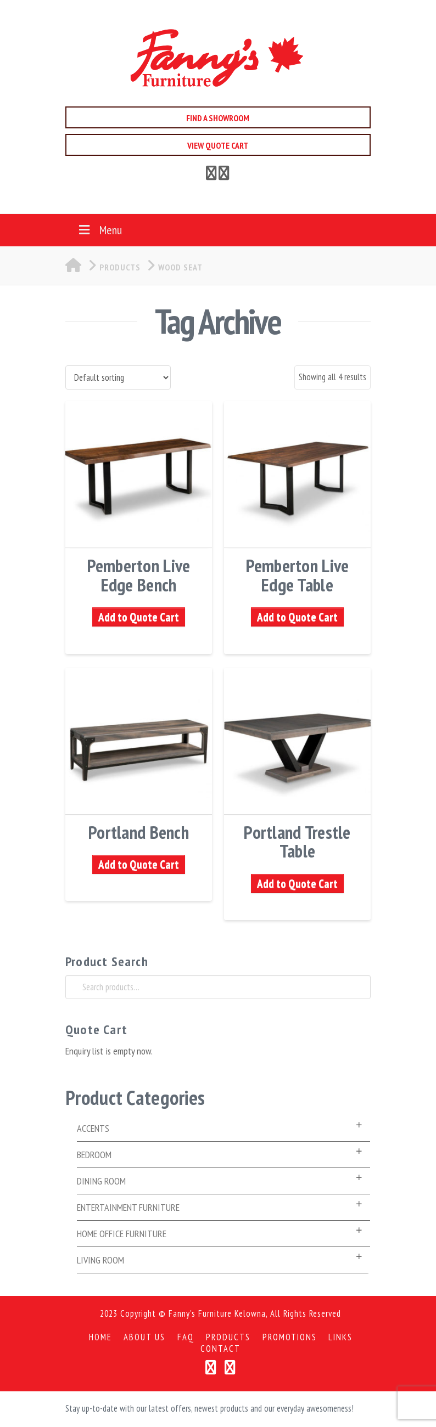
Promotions (289, 1337)
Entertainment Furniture (128, 1207)
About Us (144, 1337)
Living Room (100, 1260)
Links (340, 1337)
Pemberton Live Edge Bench (139, 575)
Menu (99, 230)
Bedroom (94, 1154)
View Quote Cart (217, 145)
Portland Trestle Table (297, 841)
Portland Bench (138, 832)
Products (228, 1337)
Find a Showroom (217, 117)
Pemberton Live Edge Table (297, 575)
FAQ (185, 1337)
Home (100, 1337)
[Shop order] (117, 377)
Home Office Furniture (121, 1233)
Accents (93, 1128)
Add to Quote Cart (138, 617)
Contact (220, 1349)
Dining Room (101, 1181)
